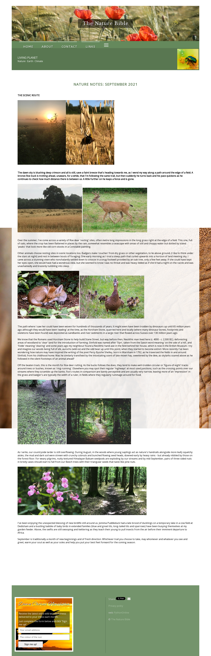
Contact (59, 44)
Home (26, 44)
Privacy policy (115, 605)
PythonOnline (121, 612)
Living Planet (28, 58)
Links (76, 44)
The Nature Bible (120, 619)
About (41, 44)
